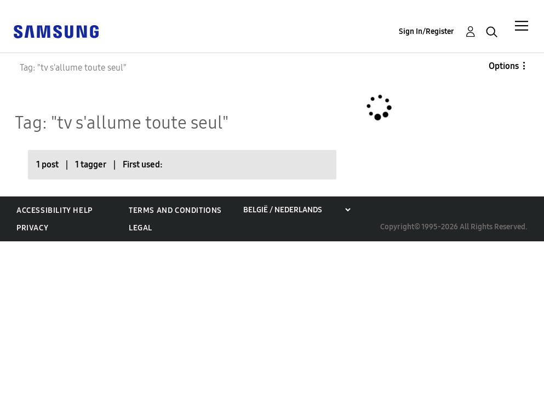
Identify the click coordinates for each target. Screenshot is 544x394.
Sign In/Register (426, 31)
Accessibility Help (54, 210)
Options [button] (504, 66)
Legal (140, 228)
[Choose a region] (296, 210)
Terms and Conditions (175, 210)
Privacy (32, 228)
